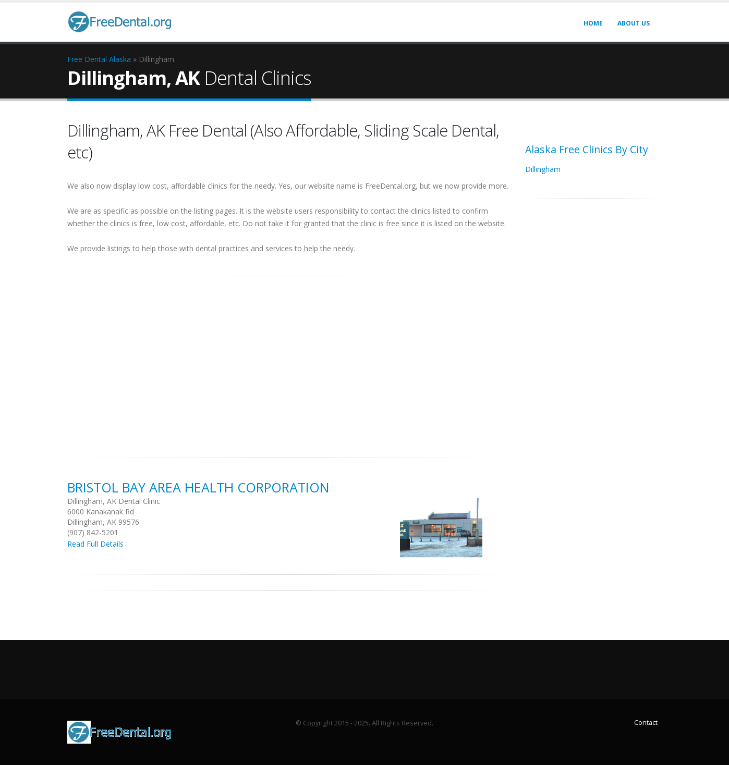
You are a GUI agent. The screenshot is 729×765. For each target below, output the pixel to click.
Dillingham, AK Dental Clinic (113, 501)
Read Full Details (95, 544)
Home (593, 23)
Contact (646, 722)
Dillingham (543, 169)
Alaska (120, 59)
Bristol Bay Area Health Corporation (198, 487)
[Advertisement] (288, 362)
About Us (633, 23)
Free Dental (87, 59)
